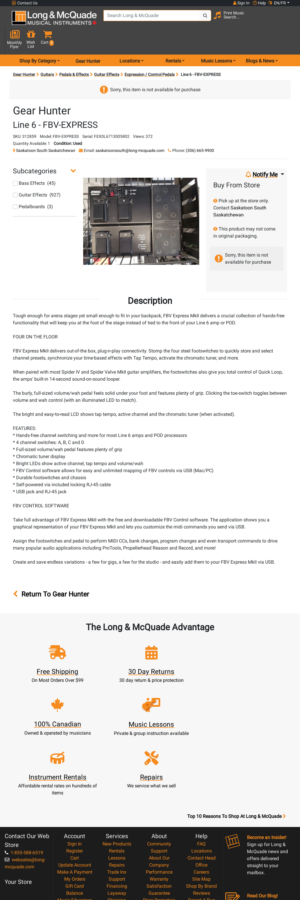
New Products (117, 772)
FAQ (201, 772)
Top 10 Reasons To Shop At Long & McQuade (236, 744)
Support (117, 807)
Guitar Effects (106, 55)
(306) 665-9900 (200, 131)
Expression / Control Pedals (150, 55)
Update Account (74, 793)
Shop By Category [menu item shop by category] (37, 42)
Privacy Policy (159, 849)
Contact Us (25, 3)
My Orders (74, 807)
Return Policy (159, 856)
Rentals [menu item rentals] (173, 42)
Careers (201, 800)
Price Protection (159, 828)
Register (74, 779)
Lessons (116, 786)
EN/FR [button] (277, 3)
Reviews (201, 821)
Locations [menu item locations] (130, 42)
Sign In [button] (241, 3)
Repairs (117, 793)
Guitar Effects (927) (37, 176)
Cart (74, 786)
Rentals (117, 779)
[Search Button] (203, 20)
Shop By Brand (201, 814)
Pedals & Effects (74, 55)
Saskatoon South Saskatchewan (45, 131)
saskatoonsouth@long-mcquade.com (130, 131)
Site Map (201, 807)
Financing (117, 814)
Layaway (117, 821)
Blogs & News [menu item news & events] (260, 42)
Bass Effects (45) (34, 164)
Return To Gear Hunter (51, 575)
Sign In (74, 772)
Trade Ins (116, 800)
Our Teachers (159, 863)
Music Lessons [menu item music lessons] (216, 42)
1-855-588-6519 (24, 781)
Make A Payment (74, 800)
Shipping (117, 828)
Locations (201, 779)
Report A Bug (201, 828)
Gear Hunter (88, 42)
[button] (288, 21)
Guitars (47, 55)
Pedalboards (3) (33, 188)
